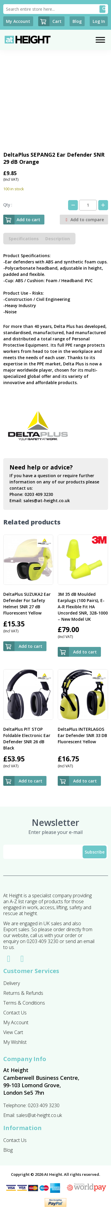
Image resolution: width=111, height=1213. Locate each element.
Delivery (11, 983)
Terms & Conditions (24, 1003)
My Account (15, 1022)
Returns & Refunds (23, 993)
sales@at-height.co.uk (46, 500)
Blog (8, 1150)
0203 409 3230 (39, 494)
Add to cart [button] (30, 646)
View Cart (13, 1032)
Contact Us (15, 1012)
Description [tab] (57, 238)
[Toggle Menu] (100, 40)
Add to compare (84, 219)
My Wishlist (15, 1042)
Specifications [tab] (24, 238)
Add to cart (21, 219)
